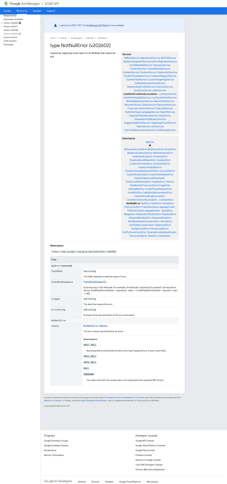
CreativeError (163, 160)
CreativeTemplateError (150, 167)
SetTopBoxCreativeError (141, 225)
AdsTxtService (168, 57)
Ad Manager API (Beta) (98, 25)
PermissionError (132, 207)
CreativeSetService (167, 72)
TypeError (153, 235)
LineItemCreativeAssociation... (150, 196)
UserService (157, 126)
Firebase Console (144, 455)
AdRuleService (132, 57)
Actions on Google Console (148, 460)
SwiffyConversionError (134, 232)
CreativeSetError (161, 163)
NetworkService (132, 104)
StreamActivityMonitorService (150, 119)
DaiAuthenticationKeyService (150, 83)
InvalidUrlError (135, 192)
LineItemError (166, 199)
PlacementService (166, 104)
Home (52, 38)
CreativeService (148, 72)
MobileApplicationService (139, 101)
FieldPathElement (93, 282)
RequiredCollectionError (148, 214)
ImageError (164, 185)
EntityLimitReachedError (138, 181)
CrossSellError (167, 170)
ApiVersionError (156, 149)
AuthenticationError (163, 152)
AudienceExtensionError (139, 152)
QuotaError (167, 210)
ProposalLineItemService (140, 108)
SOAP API (52, 4)
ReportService (167, 112)
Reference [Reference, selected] (22, 10)
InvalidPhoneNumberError (158, 189)
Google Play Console (145, 450)
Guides (7, 10)
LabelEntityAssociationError (157, 192)
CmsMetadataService (141, 65)
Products (63, 38)
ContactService (138, 68)
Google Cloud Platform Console (150, 445)
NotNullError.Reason (95, 325)
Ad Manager (25, 4)
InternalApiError (136, 189)
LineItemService (168, 94)
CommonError (160, 156)
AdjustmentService (150, 57)
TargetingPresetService (163, 122)
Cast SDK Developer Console (149, 465)
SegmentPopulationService (143, 115)
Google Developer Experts (56, 445)
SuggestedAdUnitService (137, 122)
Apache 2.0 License (52, 400)
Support (51, 10)
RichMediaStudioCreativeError (144, 221)
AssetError (170, 149)
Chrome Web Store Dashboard (150, 469)
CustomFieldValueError (161, 174)
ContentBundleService (158, 68)
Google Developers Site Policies (93, 400)
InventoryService (143, 90)
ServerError (166, 221)
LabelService (159, 90)
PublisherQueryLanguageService (142, 112)
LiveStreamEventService (164, 97)
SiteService (165, 115)
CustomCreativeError (137, 174)
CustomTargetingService (161, 79)
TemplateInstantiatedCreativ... (162, 232)
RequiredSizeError (161, 217)
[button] (19, 23)
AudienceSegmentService (136, 61)
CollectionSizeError (142, 156)
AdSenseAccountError (135, 149)
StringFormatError (140, 228)
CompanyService (162, 65)
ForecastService (164, 86)
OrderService (149, 104)
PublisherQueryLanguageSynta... (144, 210)
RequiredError (169, 214)
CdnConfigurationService (164, 61)
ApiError (150, 142)
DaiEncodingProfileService (141, 86)
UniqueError (164, 235)
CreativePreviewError (141, 163)
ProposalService (164, 108)
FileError (169, 181)
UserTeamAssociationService (140, 130)
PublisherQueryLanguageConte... (159, 207)
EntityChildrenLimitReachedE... (150, 178)
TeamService (143, 126)
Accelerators (50, 450)
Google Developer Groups (56, 441)
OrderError (156, 203)
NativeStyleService (164, 101)
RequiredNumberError (140, 217)
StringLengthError (159, 228)
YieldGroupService (166, 130)
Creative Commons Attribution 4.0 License (126, 397)
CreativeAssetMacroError (143, 160)
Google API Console (145, 441)
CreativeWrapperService (163, 76)
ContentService (131, 72)
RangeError (130, 214)
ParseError (168, 203)
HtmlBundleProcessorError (144, 185)
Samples (37, 10)
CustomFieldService (136, 79)
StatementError (163, 225)
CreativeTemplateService (137, 76)
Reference (102, 38)
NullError (145, 203)
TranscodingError (138, 235)
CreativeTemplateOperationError (142, 170)
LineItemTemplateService (136, 97)
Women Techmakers (54, 455)
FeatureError (158, 181)
